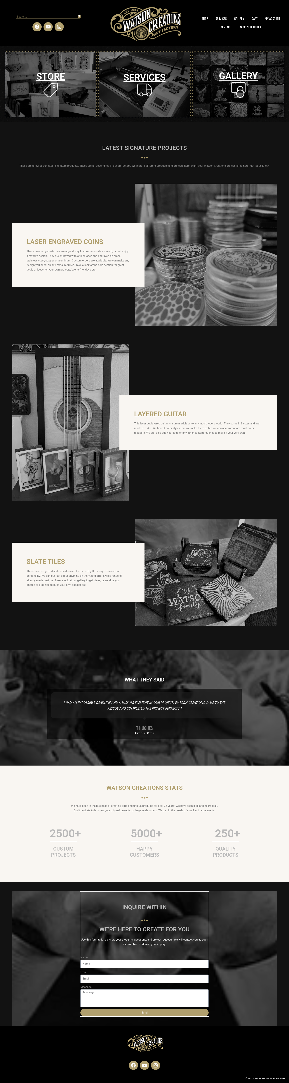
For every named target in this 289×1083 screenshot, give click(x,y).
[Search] (79, 16)
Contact (225, 27)
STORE (50, 76)
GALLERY (238, 76)
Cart (254, 19)
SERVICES (144, 77)
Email (83, 971)
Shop (205, 19)
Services (221, 19)
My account (272, 19)
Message (85, 986)
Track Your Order (249, 27)
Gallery (239, 19)
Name (83, 957)
